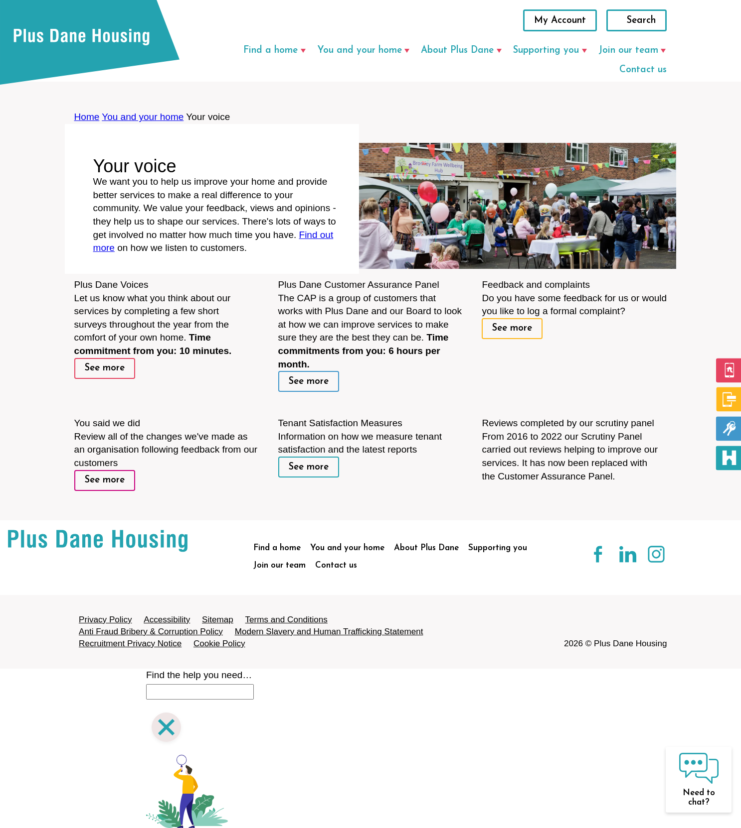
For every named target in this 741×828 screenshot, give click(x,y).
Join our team (628, 50)
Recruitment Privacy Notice (130, 643)
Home (87, 117)
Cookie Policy (219, 643)
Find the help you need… (199, 675)
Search (641, 20)
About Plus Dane (457, 50)
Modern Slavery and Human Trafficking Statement (329, 631)
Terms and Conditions (286, 619)
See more (105, 368)
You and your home (359, 50)
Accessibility (167, 619)
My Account (560, 20)
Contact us (643, 70)
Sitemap (217, 619)
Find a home (270, 50)
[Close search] (166, 729)
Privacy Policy (105, 619)
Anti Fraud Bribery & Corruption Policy (151, 631)
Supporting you (546, 50)
